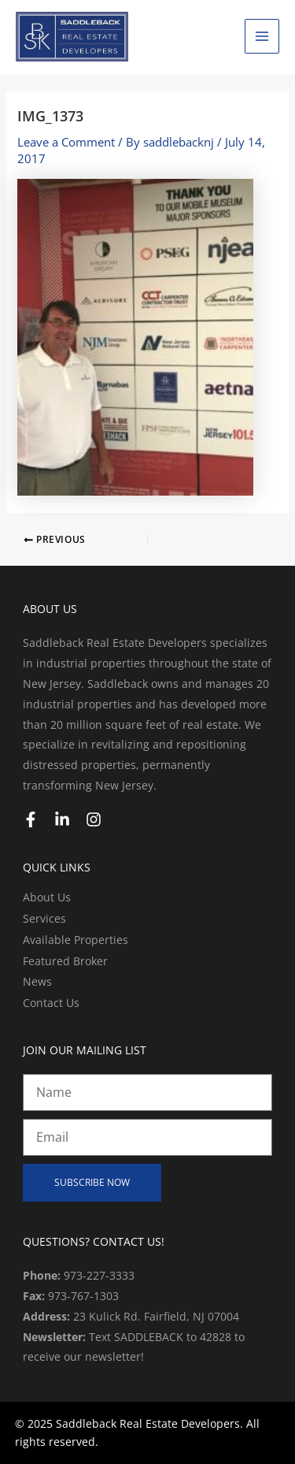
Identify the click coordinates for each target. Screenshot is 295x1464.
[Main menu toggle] (262, 36)
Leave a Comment (66, 142)
